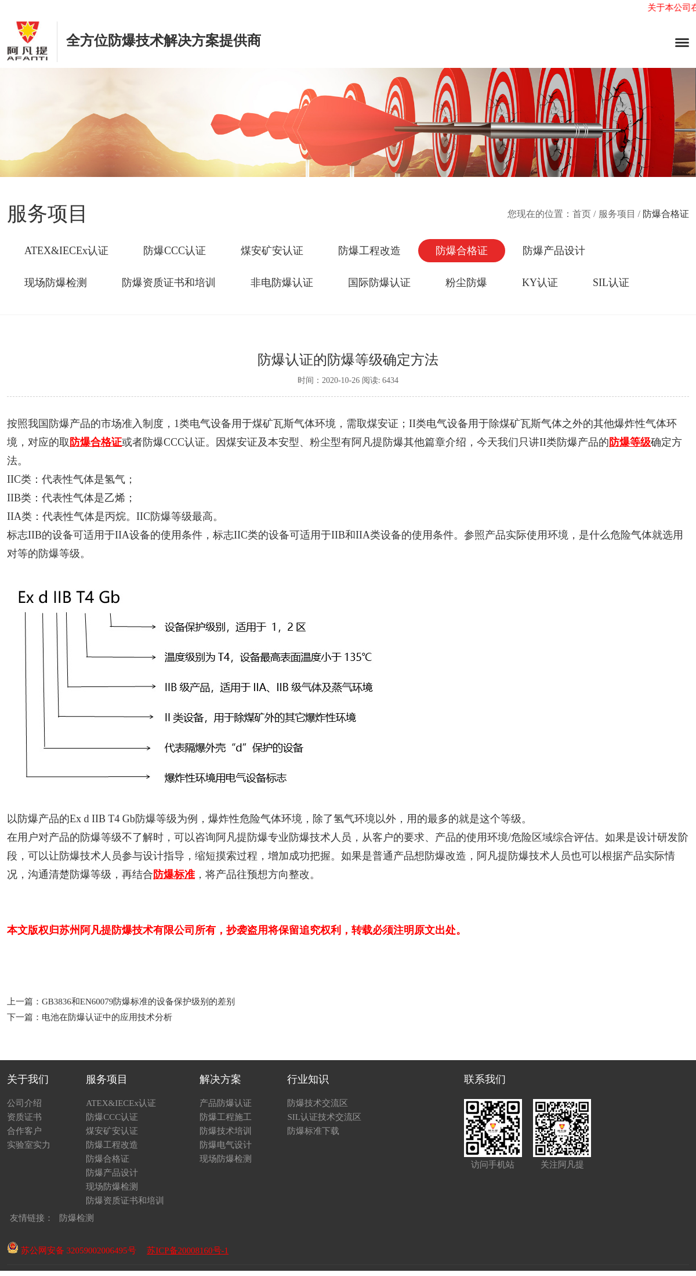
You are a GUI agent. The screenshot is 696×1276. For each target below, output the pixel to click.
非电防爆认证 (282, 282)
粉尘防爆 (466, 282)
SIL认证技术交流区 (324, 1117)
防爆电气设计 (226, 1145)
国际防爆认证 (379, 282)
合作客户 (24, 1131)
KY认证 (540, 282)
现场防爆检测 (55, 282)
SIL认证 (611, 282)
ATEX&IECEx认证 (66, 250)
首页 (581, 214)
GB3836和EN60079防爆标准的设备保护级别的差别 (138, 1001)
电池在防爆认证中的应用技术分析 (107, 1017)
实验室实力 (28, 1145)
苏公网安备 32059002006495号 (71, 1250)
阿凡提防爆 (377, 442)
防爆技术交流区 (317, 1103)
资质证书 (24, 1117)
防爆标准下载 (313, 1131)
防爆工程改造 (369, 250)
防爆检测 (76, 1218)
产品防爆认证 (226, 1103)
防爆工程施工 (226, 1117)
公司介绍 (24, 1103)
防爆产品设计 (554, 250)
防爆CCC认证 (174, 250)
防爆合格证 (462, 250)
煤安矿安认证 (272, 250)
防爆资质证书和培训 (169, 282)
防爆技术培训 (226, 1131)
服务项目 (617, 214)
